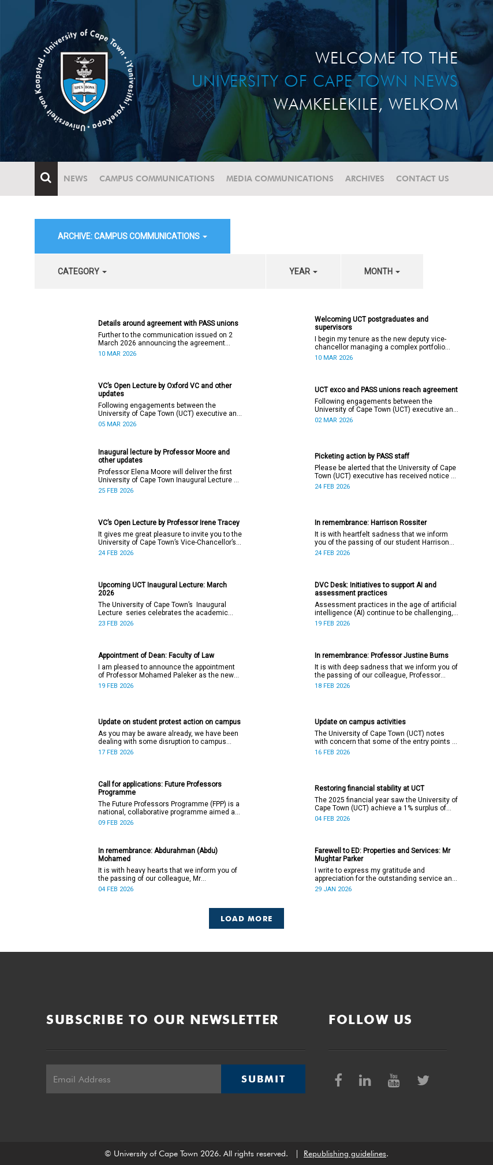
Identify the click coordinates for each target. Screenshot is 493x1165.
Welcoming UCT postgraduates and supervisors (371, 323)
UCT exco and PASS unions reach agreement (386, 390)
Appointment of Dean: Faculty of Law (156, 656)
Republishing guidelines (345, 1153)
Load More (247, 918)
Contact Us (422, 178)
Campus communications (157, 178)
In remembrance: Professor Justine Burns (382, 656)
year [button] (303, 271)
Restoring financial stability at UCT (369, 788)
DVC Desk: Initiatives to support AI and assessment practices (375, 589)
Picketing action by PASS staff (362, 456)
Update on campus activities (360, 722)
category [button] (82, 271)
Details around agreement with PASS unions (168, 323)
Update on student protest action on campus (169, 722)
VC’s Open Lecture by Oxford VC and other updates (164, 390)
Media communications (280, 178)
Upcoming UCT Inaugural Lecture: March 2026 (162, 589)
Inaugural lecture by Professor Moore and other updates (164, 456)
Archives (364, 178)
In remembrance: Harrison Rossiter (371, 523)
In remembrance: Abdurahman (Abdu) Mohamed (158, 855)
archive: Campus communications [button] (132, 236)
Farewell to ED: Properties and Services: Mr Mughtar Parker (382, 855)
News (76, 178)
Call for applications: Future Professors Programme (160, 788)
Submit (263, 1079)
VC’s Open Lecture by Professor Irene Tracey (169, 523)
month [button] (382, 271)
